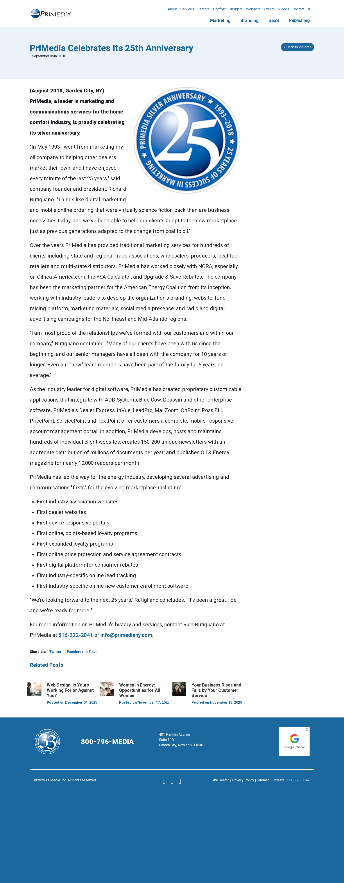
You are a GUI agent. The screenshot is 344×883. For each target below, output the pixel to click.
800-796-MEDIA (107, 741)
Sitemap (263, 780)
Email (91, 652)
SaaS (274, 20)
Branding (249, 20)
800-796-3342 (298, 780)
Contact (298, 9)
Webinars (253, 9)
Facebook (74, 652)
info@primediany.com (126, 635)
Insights (236, 9)
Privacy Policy (243, 780)
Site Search (220, 780)
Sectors (203, 9)
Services (187, 9)
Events (269, 9)
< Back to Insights (297, 47)
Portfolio (220, 9)
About (172, 9)
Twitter (54, 652)
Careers (278, 780)
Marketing (220, 20)
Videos (283, 9)
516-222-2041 (75, 635)
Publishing (299, 20)
